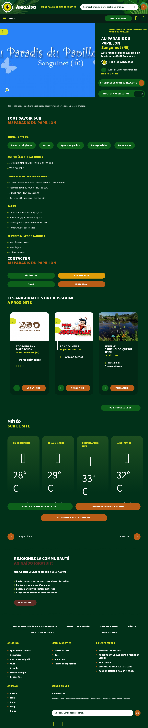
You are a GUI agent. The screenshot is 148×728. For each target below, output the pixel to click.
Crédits (131, 626)
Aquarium (59, 659)
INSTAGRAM (81, 284)
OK (137, 712)
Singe (13, 711)
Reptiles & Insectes (133, 30)
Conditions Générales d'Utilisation (34, 626)
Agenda (14, 668)
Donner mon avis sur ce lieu (108, 506)
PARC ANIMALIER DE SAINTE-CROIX (116, 671)
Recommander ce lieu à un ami (73, 517)
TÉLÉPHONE (31, 275)
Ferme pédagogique (65, 663)
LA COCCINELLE (69, 346)
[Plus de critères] (144, 7)
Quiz (12, 663)
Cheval (13, 693)
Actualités (15, 655)
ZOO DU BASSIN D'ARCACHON (25, 348)
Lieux (119, 30)
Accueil (112, 30)
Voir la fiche (33, 388)
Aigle (13, 702)
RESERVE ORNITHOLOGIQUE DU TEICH (118, 349)
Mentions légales (42, 632)
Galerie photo (109, 626)
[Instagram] (144, 18)
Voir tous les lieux (120, 407)
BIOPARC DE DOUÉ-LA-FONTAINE (115, 666)
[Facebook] (136, 18)
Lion (12, 697)
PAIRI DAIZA (105, 662)
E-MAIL (31, 284)
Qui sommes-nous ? (20, 650)
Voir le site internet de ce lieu (39, 506)
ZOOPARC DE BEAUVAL (110, 650)
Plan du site (109, 632)
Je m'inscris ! (25, 602)
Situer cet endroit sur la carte (122, 83)
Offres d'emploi (18, 672)
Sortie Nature (61, 650)
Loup (12, 706)
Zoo (56, 655)
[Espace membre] (118, 18)
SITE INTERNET (81, 275)
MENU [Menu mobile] (9, 18)
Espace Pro (16, 677)
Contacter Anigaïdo (78, 626)
